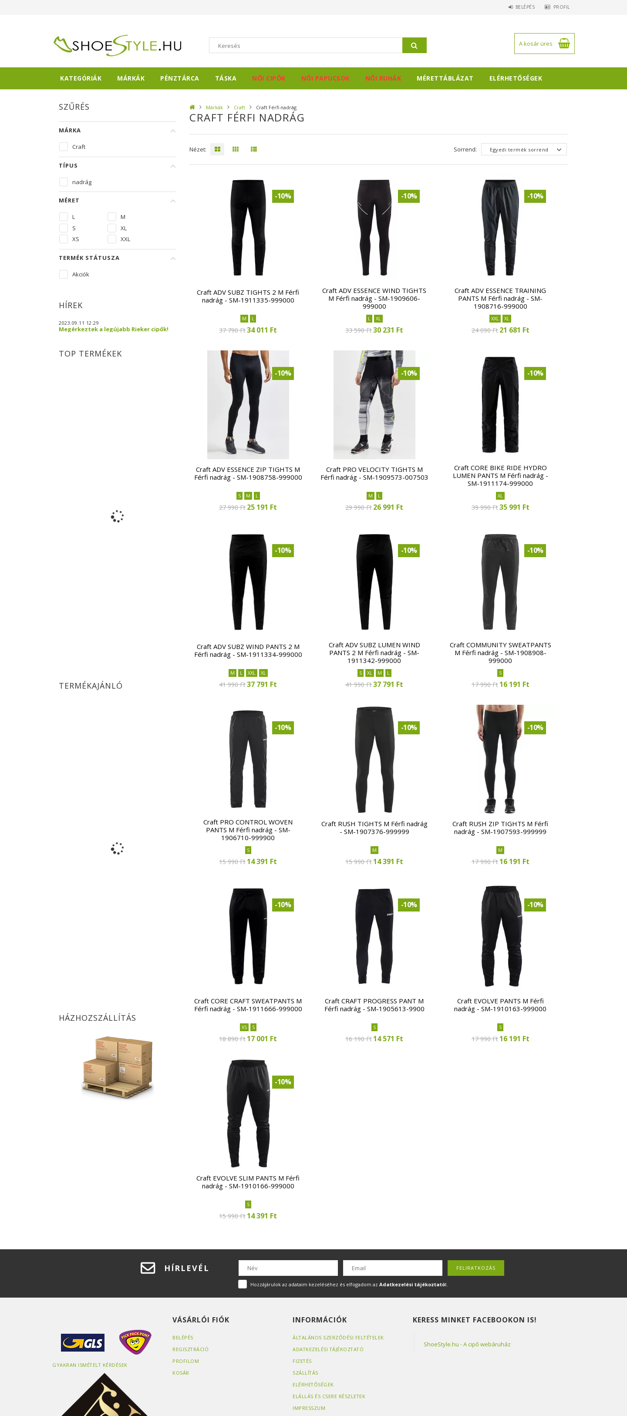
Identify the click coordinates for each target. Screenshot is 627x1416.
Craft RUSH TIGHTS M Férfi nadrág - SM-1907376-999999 (374, 827)
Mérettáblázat (445, 78)
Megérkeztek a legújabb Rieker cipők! (114, 329)
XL (124, 228)
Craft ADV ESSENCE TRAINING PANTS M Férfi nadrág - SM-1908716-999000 (500, 298)
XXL (125, 239)
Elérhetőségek (516, 78)
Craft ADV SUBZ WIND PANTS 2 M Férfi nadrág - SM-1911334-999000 (248, 650)
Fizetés (302, 1361)
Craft (239, 107)
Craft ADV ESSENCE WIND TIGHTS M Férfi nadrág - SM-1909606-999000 (374, 298)
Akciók (80, 274)
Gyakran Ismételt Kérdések (90, 1365)
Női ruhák (383, 78)
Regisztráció (190, 1349)
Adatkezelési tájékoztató (329, 1349)
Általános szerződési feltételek (339, 1337)
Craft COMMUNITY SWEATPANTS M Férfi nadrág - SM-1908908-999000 (500, 652)
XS (75, 239)
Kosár (180, 1372)
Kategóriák (80, 78)
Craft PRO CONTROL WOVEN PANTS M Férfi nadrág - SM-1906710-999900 (248, 829)
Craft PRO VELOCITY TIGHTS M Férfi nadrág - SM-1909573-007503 (374, 473)
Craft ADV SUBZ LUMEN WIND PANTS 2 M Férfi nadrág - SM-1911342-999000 (374, 652)
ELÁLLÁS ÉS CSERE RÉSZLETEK (329, 1396)
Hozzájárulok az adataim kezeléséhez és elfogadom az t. (349, 1284)
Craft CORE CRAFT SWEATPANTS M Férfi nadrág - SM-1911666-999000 (248, 1004)
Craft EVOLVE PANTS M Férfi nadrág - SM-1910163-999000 (500, 1004)
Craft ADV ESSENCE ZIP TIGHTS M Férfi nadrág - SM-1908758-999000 (248, 473)
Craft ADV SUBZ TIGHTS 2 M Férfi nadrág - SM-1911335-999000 (248, 296)
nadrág (81, 182)
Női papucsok (325, 78)
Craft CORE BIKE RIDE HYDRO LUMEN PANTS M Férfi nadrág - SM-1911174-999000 (500, 475)
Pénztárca (179, 78)
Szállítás (306, 1372)
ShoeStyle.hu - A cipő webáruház (467, 1344)
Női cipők (269, 78)
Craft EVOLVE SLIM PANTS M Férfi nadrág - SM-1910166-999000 (248, 1182)
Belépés (520, 7)
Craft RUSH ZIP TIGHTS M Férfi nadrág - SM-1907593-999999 (500, 827)
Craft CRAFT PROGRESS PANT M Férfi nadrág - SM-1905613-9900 (374, 1004)
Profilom (185, 1361)
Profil (560, 7)
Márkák (131, 78)
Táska (226, 78)
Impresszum (309, 1408)
